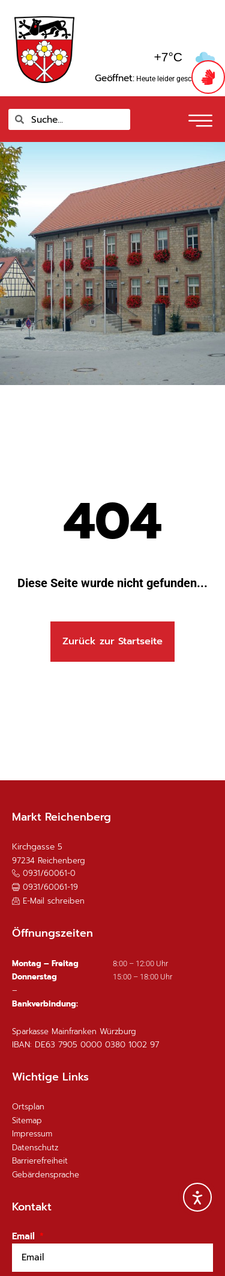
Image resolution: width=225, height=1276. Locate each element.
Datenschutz (35, 1147)
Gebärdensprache (45, 1174)
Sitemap (27, 1120)
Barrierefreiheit (40, 1161)
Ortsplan (28, 1106)
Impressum (32, 1133)
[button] (45, 887)
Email (25, 1236)
